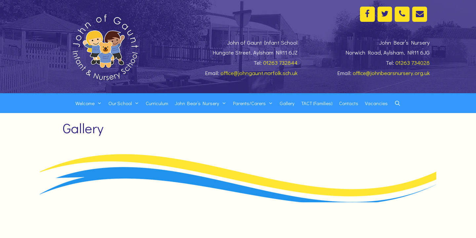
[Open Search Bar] (397, 103)
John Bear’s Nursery (202, 103)
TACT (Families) (317, 103)
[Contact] (419, 14)
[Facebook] (367, 14)
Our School (125, 103)
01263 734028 (412, 62)
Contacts (348, 103)
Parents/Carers (254, 103)
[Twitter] (384, 14)
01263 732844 (280, 62)
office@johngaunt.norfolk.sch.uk (259, 73)
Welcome (90, 103)
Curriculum (157, 103)
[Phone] (402, 14)
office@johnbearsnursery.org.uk (391, 73)
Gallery (287, 103)
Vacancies (376, 103)
